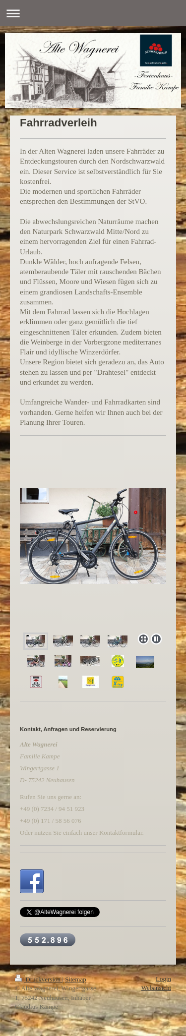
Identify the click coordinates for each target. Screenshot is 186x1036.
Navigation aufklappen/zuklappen (93, 13)
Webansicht (156, 987)
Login (163, 978)
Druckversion (38, 979)
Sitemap (75, 979)
